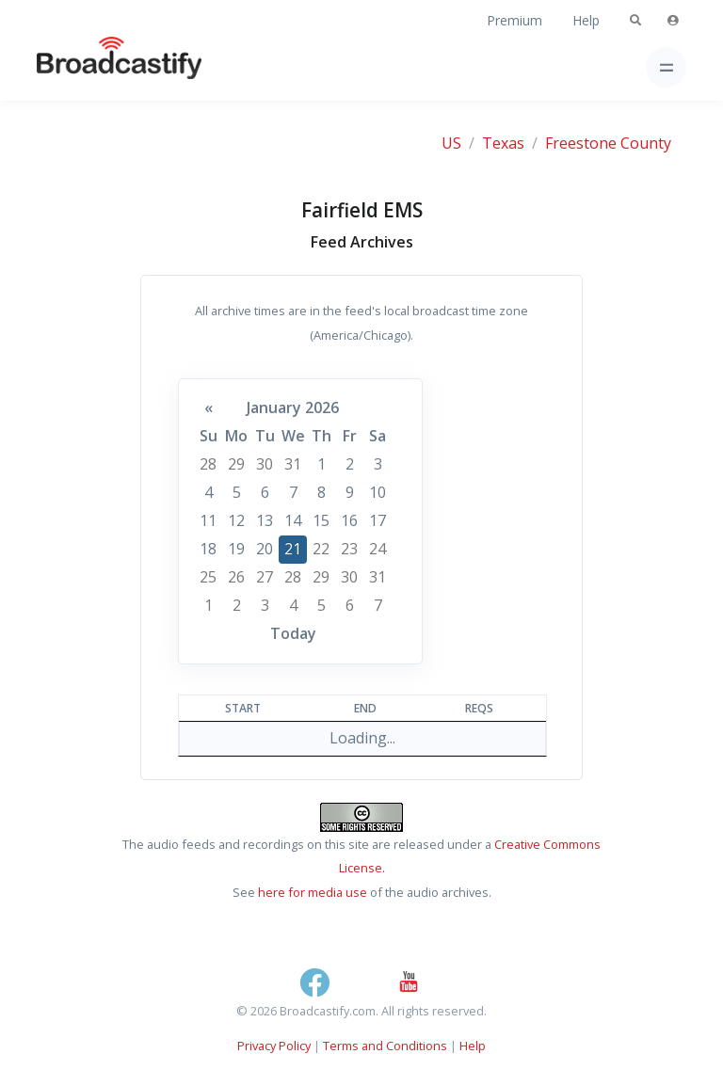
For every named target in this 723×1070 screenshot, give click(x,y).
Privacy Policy (274, 1045)
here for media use (312, 892)
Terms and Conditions (385, 1045)
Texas (503, 143)
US (451, 143)
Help (586, 20)
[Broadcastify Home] (89, 67)
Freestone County (608, 143)
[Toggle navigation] (666, 67)
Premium (514, 20)
